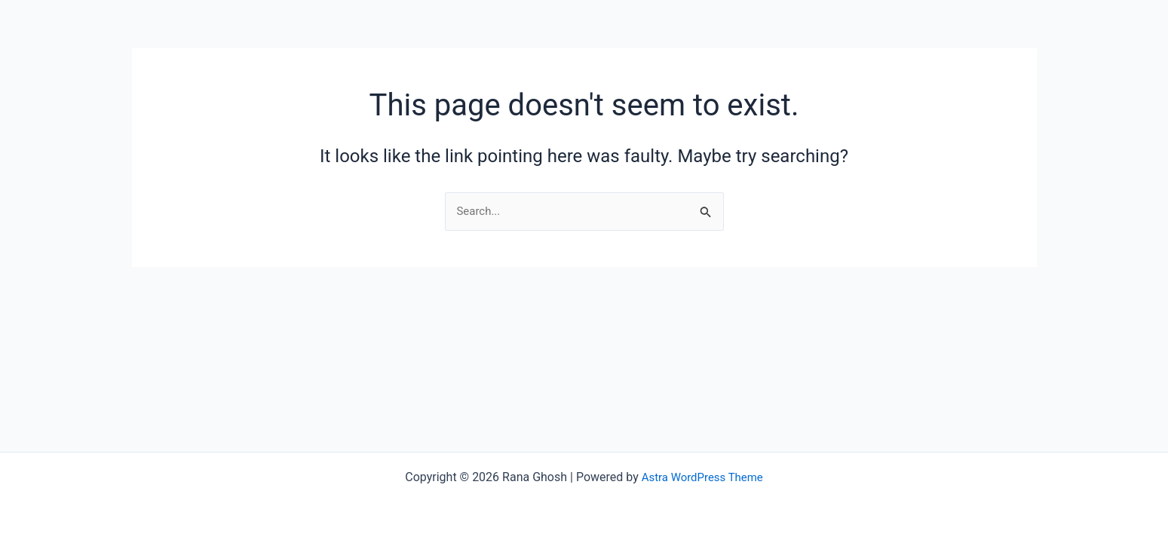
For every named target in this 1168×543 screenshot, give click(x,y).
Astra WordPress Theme (702, 477)
